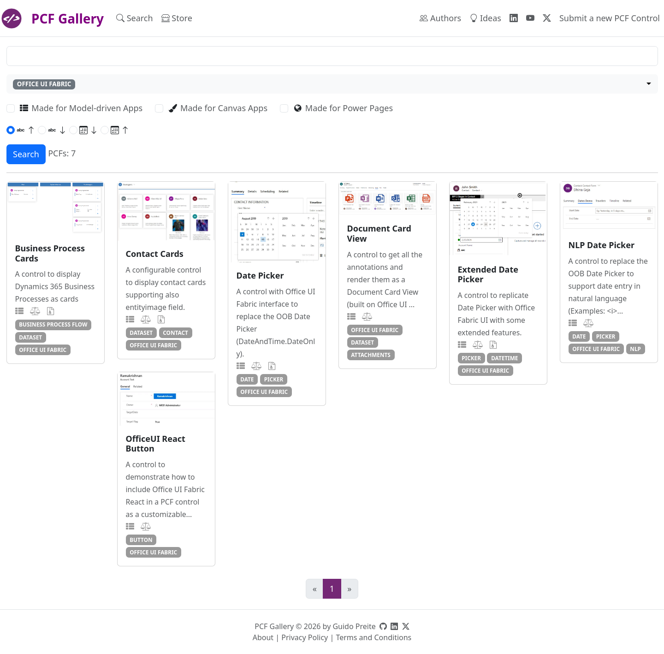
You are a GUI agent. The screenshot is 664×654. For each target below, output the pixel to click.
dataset (30, 337)
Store (176, 18)
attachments (371, 354)
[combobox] (332, 84)
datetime (504, 358)
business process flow (53, 324)
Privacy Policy (304, 637)
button (141, 539)
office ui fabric (42, 349)
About (263, 637)
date (247, 379)
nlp (635, 348)
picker (274, 379)
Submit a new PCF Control (609, 18)
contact (175, 332)
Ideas (485, 18)
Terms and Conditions (373, 637)
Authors (440, 18)
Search (134, 18)
